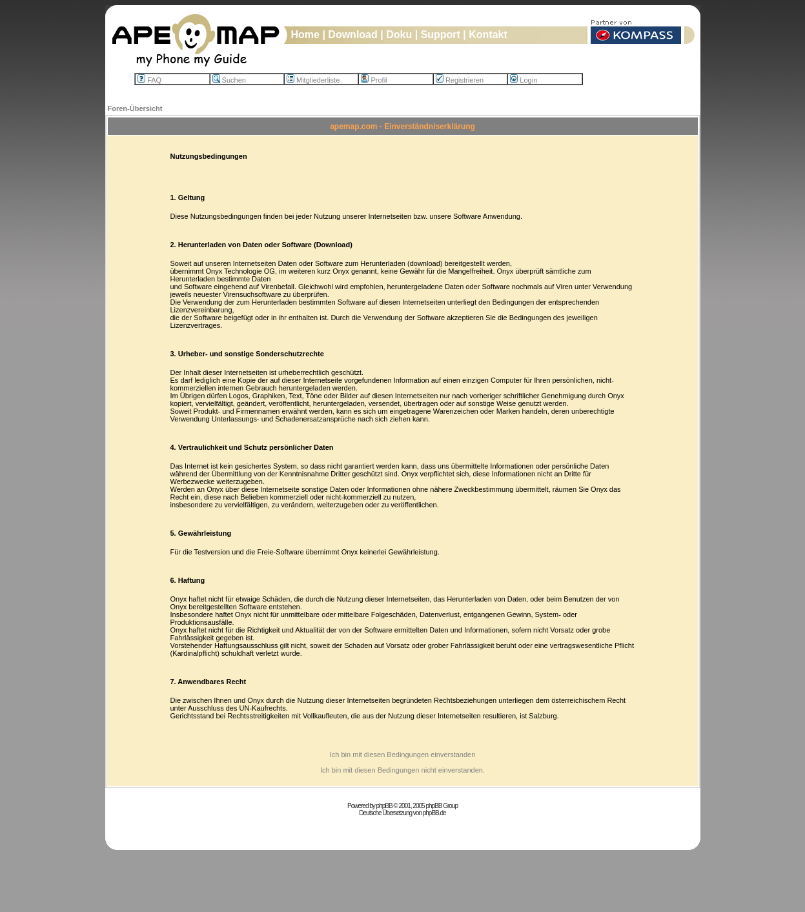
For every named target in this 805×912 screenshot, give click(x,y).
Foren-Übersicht (135, 108)
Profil (374, 80)
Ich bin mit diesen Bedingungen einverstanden (403, 754)
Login (523, 80)
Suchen (229, 80)
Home (305, 34)
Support (440, 34)
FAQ (149, 80)
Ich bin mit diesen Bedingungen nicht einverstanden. (402, 770)
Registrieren (460, 80)
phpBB (384, 805)
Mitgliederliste (313, 80)
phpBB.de (434, 812)
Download (352, 34)
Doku (399, 34)
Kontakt (488, 34)
